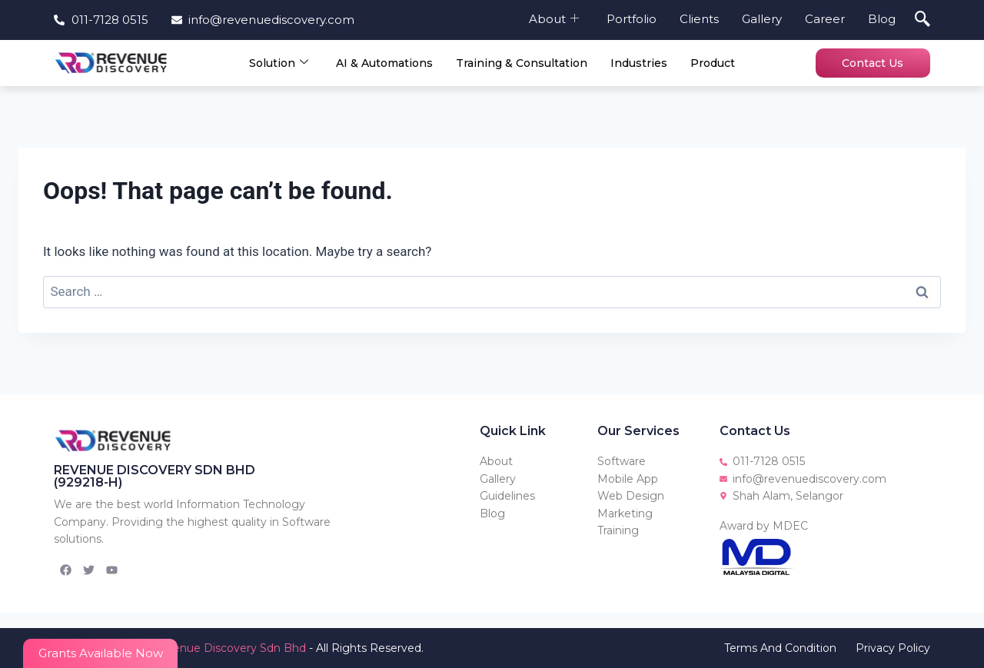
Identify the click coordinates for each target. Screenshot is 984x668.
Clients (699, 19)
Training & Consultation (521, 63)
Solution (278, 63)
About (554, 19)
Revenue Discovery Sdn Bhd (228, 648)
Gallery (762, 19)
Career (825, 19)
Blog (882, 19)
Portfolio (632, 19)
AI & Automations (384, 63)
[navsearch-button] (922, 20)
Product (712, 63)
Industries (638, 63)
